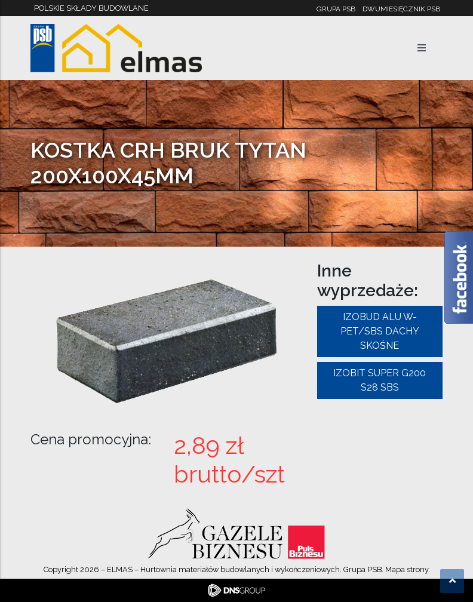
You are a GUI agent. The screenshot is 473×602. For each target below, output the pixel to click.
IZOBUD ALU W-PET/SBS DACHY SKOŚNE (379, 331)
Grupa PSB (336, 9)
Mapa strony (406, 569)
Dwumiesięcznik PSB (401, 9)
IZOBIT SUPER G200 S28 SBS (379, 380)
